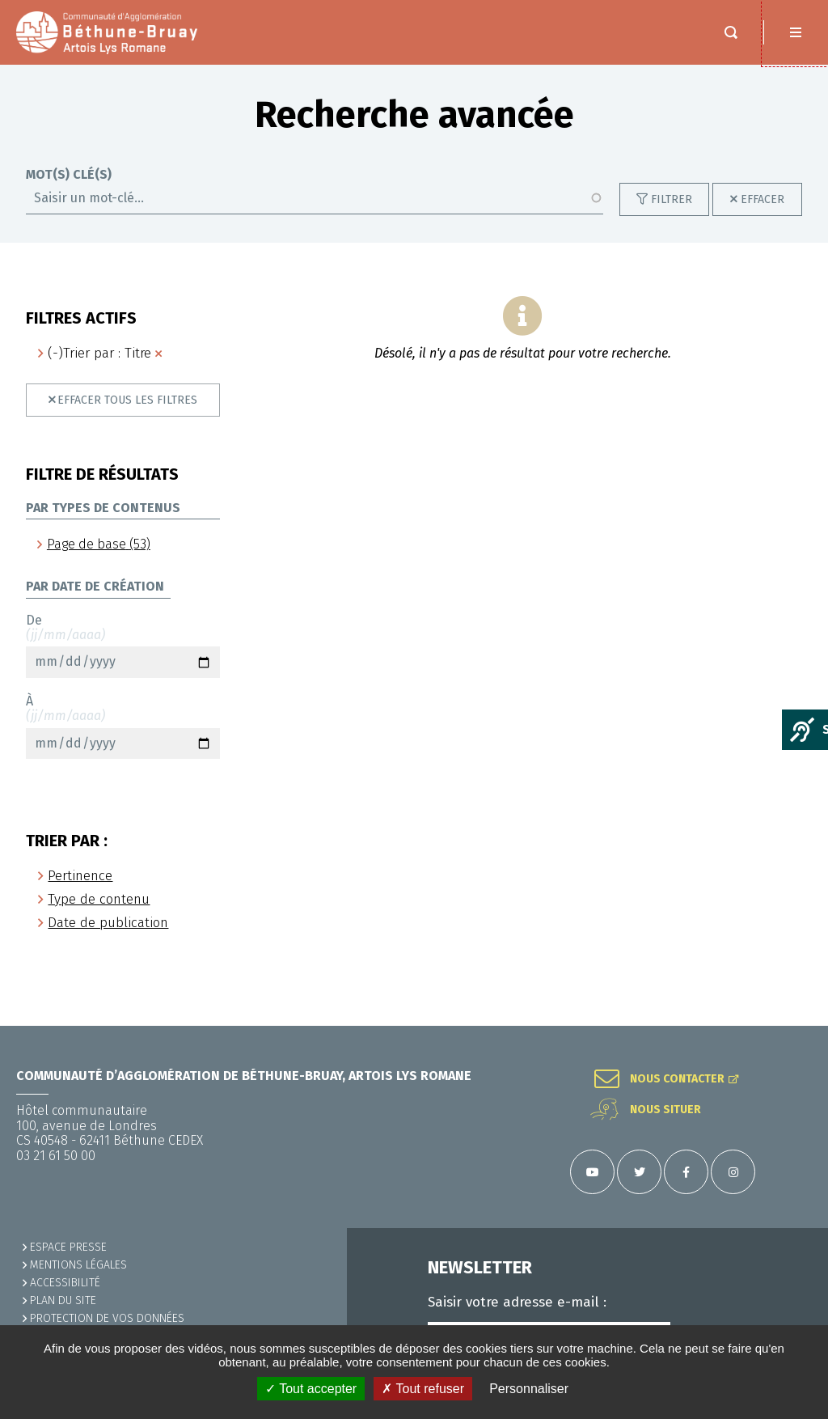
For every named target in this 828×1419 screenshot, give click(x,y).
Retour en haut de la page (795, 1025)
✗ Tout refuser (423, 1389)
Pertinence (80, 891)
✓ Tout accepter (311, 1389)
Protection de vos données (107, 1318)
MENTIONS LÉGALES (78, 1265)
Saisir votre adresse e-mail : (517, 1302)
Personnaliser (528, 1389)
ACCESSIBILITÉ (65, 1283)
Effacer (762, 215)
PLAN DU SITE (63, 1300)
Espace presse (68, 1247)
